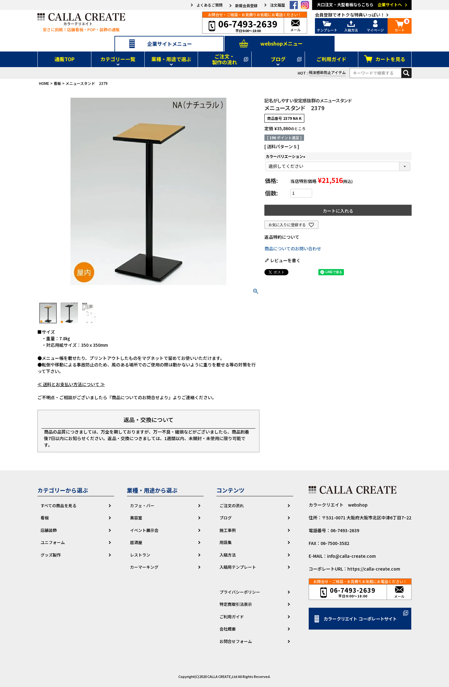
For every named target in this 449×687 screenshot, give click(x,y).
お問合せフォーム (236, 641)
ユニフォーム (53, 542)
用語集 (226, 542)
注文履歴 (277, 5)
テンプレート (327, 26)
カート (400, 26)
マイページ (375, 26)
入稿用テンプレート (238, 567)
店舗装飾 (49, 530)
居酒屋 (136, 542)
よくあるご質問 (209, 5)
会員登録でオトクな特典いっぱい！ (350, 15)
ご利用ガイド (331, 59)
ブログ (278, 59)
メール (295, 26)
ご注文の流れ (232, 505)
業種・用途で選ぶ (171, 59)
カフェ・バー (142, 505)
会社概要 (228, 629)
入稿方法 (351, 26)
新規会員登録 (246, 5)
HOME (44, 83)
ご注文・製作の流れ (224, 59)
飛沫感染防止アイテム (327, 72)
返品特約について (281, 237)
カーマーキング (144, 567)
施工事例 (228, 530)
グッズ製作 (51, 555)
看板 (57, 83)
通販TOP (65, 59)
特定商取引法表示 (236, 604)
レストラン (140, 555)
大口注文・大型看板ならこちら (363, 5)
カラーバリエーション (286, 156)
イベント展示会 (144, 530)
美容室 (136, 518)
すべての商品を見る (58, 505)
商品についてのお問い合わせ (292, 248)
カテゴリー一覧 (117, 59)
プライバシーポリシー (240, 592)
